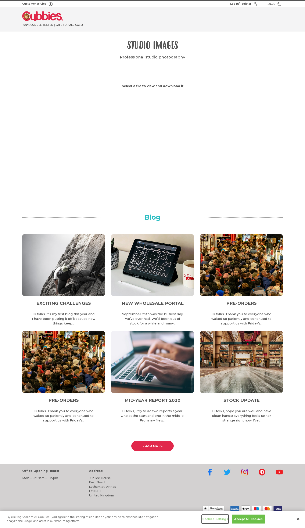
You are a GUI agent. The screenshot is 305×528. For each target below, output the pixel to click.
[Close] (298, 519)
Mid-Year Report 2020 (152, 400)
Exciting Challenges (63, 303)
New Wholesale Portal (153, 303)
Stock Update (241, 400)
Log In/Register (241, 3)
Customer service (34, 3)
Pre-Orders (241, 303)
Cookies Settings (215, 519)
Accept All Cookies (248, 519)
